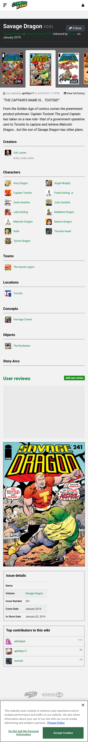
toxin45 (44, 661)
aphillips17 (28, 93)
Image (72, 34)
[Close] (83, 705)
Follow (75, 28)
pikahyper (44, 641)
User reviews (16, 378)
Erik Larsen (15, 153)
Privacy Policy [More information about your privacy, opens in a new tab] (56, 722)
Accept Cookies (63, 732)
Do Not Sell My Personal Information (23, 733)
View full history (74, 93)
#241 (48, 26)
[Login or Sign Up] (83, 5)
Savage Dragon (22, 26)
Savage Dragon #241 (38, 34)
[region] (44, 721)
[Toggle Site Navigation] (5, 5)
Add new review (74, 378)
